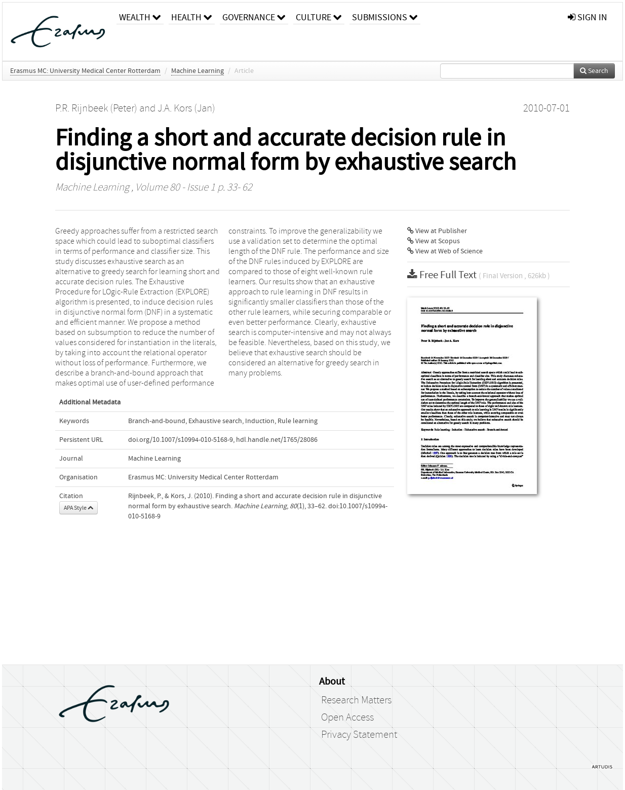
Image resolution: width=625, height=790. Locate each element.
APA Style (78, 507)
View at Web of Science (445, 251)
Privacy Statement (359, 735)
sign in (587, 17)
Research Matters (356, 700)
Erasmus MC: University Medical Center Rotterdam (85, 71)
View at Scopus (433, 241)
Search (594, 71)
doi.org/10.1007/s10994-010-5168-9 (180, 440)
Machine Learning (197, 71)
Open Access (347, 717)
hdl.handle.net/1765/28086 (277, 440)
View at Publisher (437, 231)
